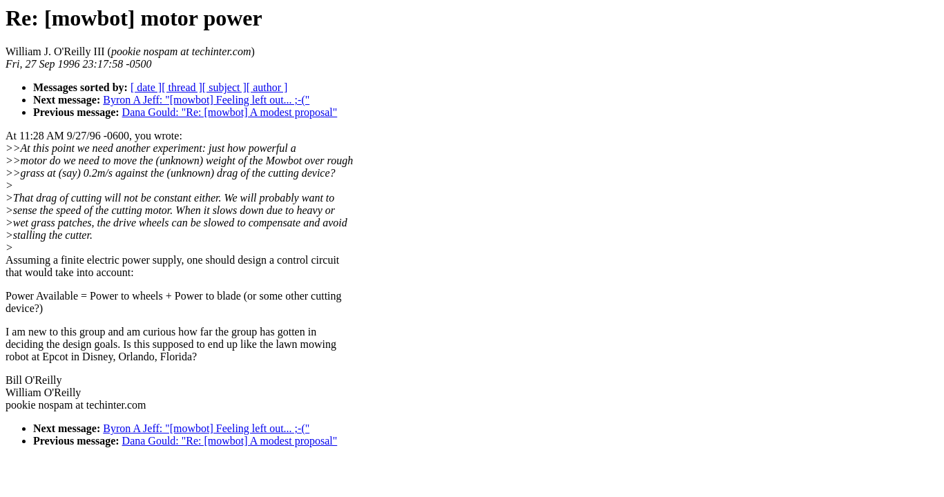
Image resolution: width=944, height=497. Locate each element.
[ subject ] (224, 87)
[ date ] (146, 87)
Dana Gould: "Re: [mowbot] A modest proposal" (230, 112)
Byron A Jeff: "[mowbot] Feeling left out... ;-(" (206, 100)
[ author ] (267, 87)
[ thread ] (182, 87)
